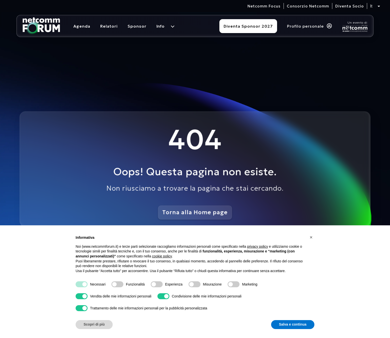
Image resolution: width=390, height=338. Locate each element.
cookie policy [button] (162, 256)
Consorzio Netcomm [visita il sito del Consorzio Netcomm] (308, 6)
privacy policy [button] (257, 246)
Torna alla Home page (195, 212)
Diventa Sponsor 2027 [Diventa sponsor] (248, 26)
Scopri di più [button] (94, 324)
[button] (312, 237)
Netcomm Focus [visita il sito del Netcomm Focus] (264, 6)
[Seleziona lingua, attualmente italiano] (375, 6)
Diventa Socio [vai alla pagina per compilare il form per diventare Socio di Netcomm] (349, 6)
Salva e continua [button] (292, 324)
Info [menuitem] (160, 26)
